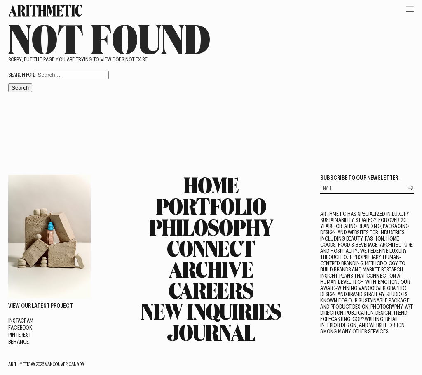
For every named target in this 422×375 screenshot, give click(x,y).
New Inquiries (211, 311)
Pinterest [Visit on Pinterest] (19, 334)
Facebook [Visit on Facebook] (20, 327)
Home (211, 185)
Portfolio (211, 206)
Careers (211, 290)
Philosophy (211, 227)
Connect (211, 248)
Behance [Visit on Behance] (18, 341)
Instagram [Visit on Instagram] (20, 320)
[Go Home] (45, 11)
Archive (211, 269)
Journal (211, 332)
